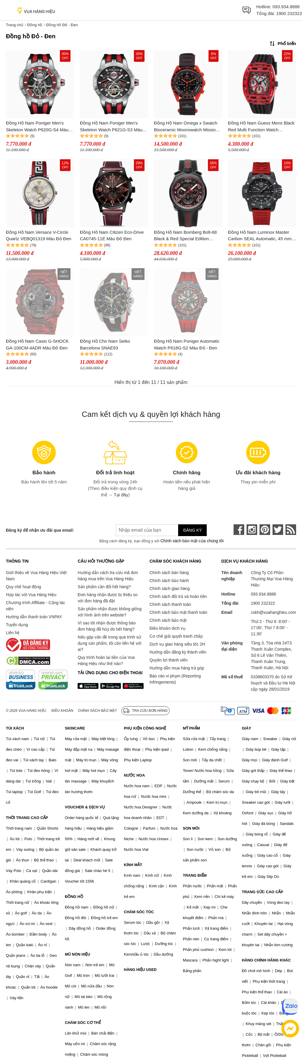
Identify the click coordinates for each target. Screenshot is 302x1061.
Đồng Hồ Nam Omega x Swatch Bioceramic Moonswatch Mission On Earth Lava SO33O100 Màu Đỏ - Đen (186, 126)
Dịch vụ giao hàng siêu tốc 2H (177, 644)
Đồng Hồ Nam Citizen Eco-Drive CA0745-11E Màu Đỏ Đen (112, 235)
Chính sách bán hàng (169, 572)
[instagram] (252, 529)
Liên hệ (12, 632)
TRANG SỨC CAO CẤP (262, 892)
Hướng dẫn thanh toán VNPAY (34, 616)
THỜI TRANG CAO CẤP (27, 817)
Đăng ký (192, 530)
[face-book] (239, 529)
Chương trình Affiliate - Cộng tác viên (35, 605)
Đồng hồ (34, 25)
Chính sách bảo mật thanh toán (178, 612)
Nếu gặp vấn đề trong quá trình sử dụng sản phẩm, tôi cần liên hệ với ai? (109, 643)
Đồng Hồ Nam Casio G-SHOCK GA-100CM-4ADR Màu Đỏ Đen (37, 344)
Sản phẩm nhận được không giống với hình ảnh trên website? (110, 611)
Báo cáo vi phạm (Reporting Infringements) (175, 679)
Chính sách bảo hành (169, 580)
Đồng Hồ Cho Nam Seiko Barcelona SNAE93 (105, 344)
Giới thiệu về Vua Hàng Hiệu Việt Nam (36, 575)
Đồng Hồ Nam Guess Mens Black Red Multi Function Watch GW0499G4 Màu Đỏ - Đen (261, 126)
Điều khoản (62, 711)
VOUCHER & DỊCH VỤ (85, 807)
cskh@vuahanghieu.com (273, 612)
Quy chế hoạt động (23, 586)
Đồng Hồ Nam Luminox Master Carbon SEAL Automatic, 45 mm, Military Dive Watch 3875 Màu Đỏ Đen (261, 236)
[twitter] (278, 529)
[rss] (290, 529)
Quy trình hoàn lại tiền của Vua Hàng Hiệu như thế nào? (106, 660)
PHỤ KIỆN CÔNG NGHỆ (145, 728)
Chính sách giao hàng (170, 588)
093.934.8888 (286, 6)
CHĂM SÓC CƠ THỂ (83, 1022)
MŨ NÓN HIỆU (77, 954)
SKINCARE (75, 728)
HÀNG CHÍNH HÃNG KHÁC (266, 960)
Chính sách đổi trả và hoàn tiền (178, 596)
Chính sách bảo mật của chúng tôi (192, 540)
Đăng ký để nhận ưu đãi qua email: (40, 530)
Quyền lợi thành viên (169, 660)
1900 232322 (289, 13)
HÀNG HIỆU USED (140, 969)
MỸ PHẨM (191, 728)
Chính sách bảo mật (168, 620)
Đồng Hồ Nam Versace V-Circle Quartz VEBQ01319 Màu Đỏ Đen (38, 235)
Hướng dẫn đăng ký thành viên (178, 652)
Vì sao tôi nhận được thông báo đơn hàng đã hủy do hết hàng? (106, 626)
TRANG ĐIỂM (195, 875)
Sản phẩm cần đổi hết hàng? (104, 586)
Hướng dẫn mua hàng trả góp (177, 668)
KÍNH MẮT (133, 865)
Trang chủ (14, 25)
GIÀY (246, 728)
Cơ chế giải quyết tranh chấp (176, 636)
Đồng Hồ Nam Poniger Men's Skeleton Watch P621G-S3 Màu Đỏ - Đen (111, 126)
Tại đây (121, 494)
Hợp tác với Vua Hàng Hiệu (31, 594)
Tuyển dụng (17, 624)
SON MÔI (191, 828)
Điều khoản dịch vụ (168, 628)
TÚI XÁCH (15, 728)
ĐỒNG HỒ (74, 896)
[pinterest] (265, 529)
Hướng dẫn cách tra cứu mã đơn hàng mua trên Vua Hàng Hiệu (108, 575)
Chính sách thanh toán (170, 604)
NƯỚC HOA (134, 775)
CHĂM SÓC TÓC (139, 912)
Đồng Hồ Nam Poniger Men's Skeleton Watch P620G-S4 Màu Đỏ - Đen (37, 126)
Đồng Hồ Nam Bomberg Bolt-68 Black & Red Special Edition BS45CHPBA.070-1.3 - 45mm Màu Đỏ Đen (185, 236)
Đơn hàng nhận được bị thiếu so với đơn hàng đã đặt (107, 597)
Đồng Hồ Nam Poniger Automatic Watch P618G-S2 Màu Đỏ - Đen (186, 344)
